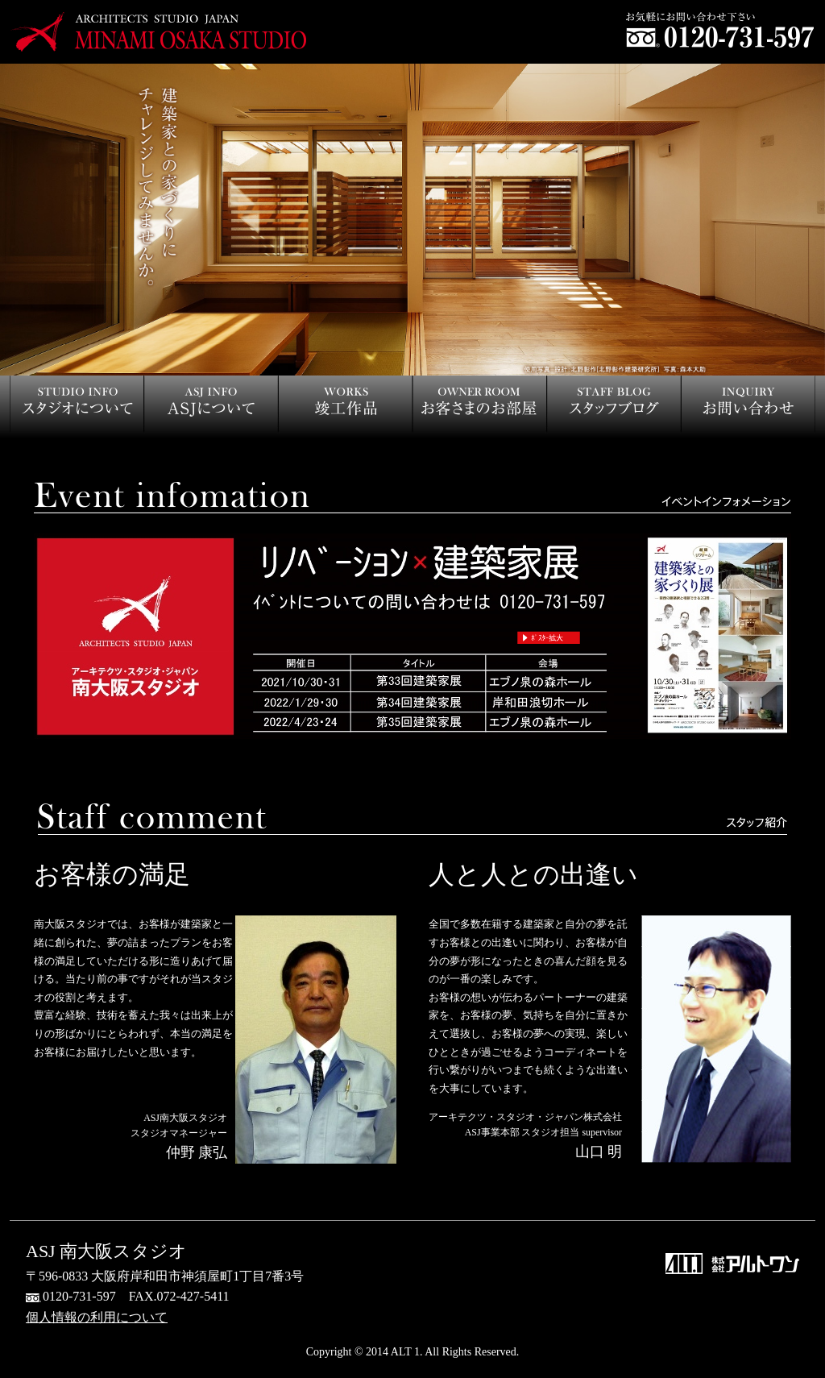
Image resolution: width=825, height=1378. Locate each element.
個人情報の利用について (97, 1317)
